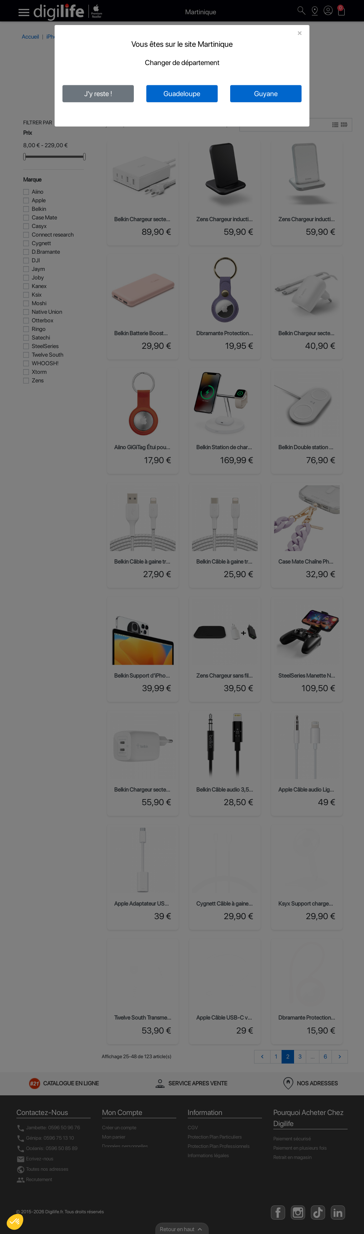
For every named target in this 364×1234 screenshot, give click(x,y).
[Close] (299, 33)
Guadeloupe (181, 93)
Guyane (266, 93)
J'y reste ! (98, 93)
